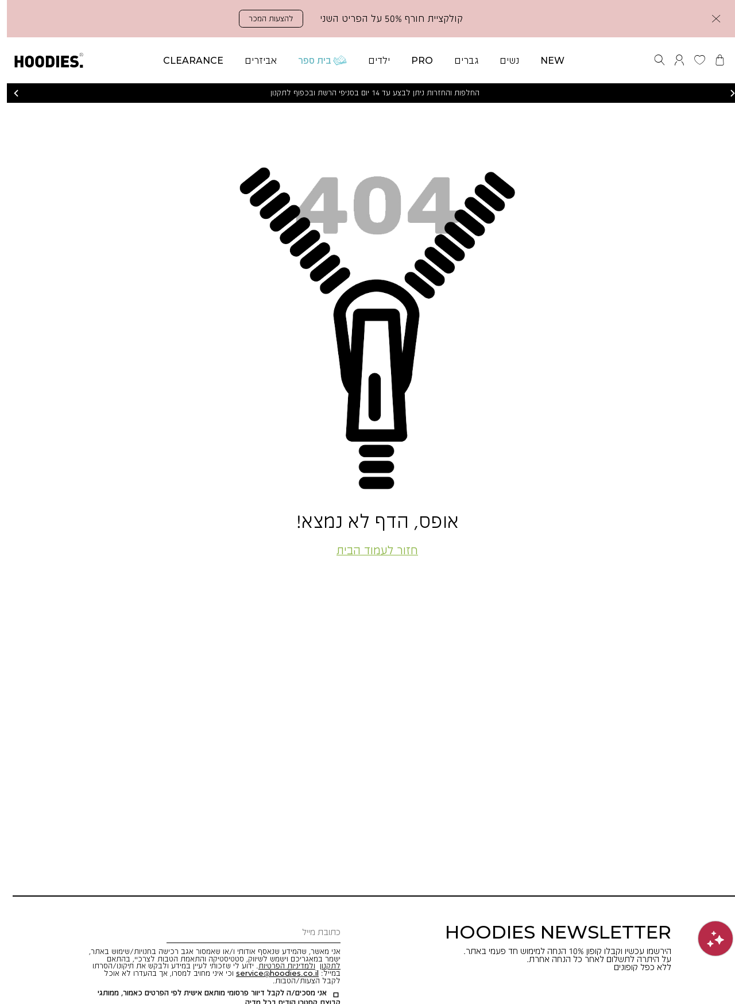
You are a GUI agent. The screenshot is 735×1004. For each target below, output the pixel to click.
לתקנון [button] (323, 965)
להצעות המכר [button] (264, 18)
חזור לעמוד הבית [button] (370, 550)
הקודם (9, 93)
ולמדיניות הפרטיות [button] (280, 965)
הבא (726, 93)
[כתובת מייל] (247, 932)
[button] (709, 18)
